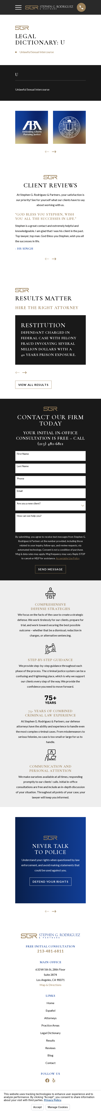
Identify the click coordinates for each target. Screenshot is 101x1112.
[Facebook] (47, 1080)
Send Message (50, 569)
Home (50, 1003)
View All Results (33, 384)
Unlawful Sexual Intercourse (37, 52)
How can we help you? (29, 515)
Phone (20, 478)
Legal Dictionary (50, 1033)
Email (20, 490)
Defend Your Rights (51, 881)
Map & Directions (50, 984)
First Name (23, 453)
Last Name (23, 466)
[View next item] (54, 152)
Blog (50, 1055)
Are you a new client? (29, 503)
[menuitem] (50, 89)
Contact (50, 1062)
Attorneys (50, 1018)
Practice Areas (50, 1025)
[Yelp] (54, 1080)
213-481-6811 (50, 951)
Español (50, 1010)
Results (50, 1040)
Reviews (50, 1048)
